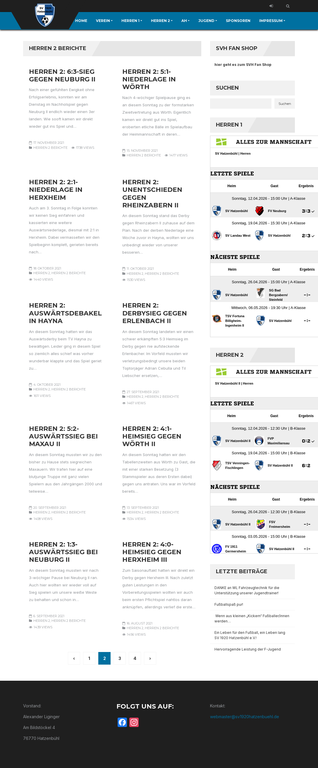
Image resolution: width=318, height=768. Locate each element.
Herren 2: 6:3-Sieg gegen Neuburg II (62, 75)
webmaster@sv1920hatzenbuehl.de (244, 716)
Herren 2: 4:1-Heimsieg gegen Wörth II (151, 436)
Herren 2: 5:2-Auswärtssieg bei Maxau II (63, 436)
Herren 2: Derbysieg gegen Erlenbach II (154, 313)
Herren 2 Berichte (50, 148)
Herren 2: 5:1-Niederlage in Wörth (149, 79)
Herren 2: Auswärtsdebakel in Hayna (65, 313)
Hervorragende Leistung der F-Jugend (247, 649)
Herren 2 (41, 273)
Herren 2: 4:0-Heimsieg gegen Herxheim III (151, 552)
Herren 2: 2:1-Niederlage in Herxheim (55, 190)
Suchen (227, 88)
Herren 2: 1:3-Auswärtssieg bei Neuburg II (63, 552)
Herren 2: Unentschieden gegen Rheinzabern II (152, 193)
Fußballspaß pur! (228, 604)
